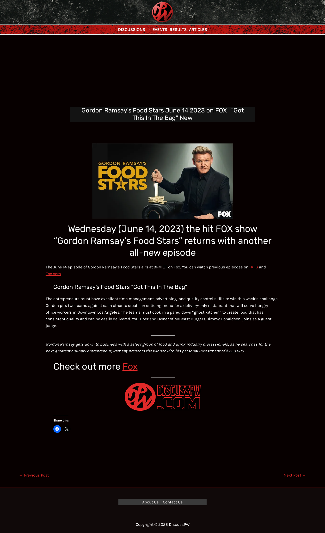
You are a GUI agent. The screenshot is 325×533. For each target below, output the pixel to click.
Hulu (253, 267)
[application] (147, 29)
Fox (130, 366)
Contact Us (173, 502)
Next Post (295, 475)
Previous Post (34, 475)
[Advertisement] (162, 70)
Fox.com (53, 273)
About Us (150, 502)
